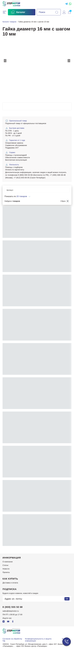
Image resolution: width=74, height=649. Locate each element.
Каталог (17, 12)
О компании (8, 562)
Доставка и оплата (10, 583)
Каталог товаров (9, 22)
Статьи (5, 565)
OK (67, 599)
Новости (6, 569)
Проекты (6, 572)
